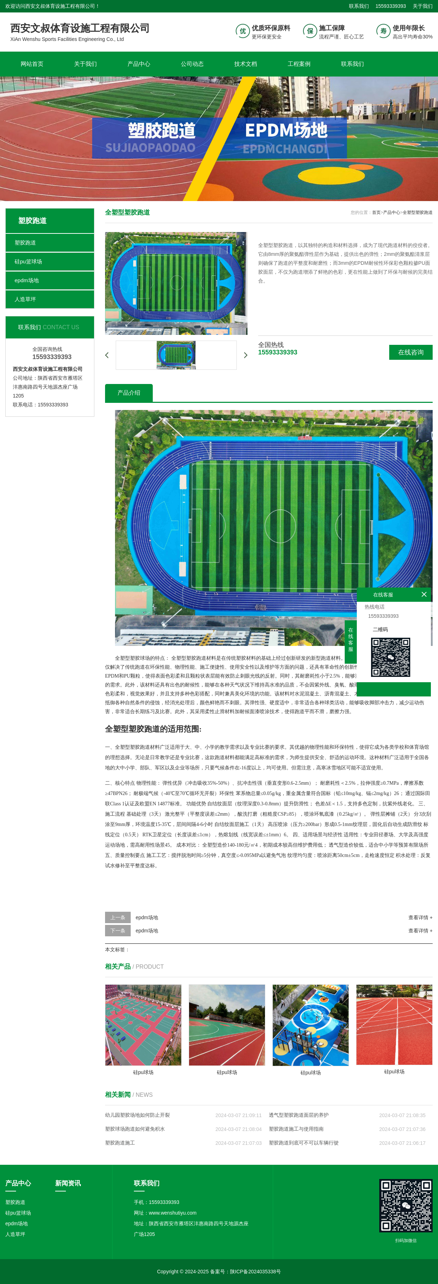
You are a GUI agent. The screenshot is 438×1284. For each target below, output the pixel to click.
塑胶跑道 (25, 243)
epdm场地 (27, 280)
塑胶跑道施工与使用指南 (296, 1129)
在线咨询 (411, 352)
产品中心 (138, 64)
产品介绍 (129, 393)
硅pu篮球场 (28, 261)
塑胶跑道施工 (120, 1143)
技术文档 (245, 64)
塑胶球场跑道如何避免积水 (135, 1129)
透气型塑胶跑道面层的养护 (299, 1115)
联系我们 (359, 6)
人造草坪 (25, 299)
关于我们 (423, 6)
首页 (376, 212)
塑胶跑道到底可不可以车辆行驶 (304, 1143)
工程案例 (299, 64)
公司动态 (192, 64)
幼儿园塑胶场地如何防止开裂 (137, 1115)
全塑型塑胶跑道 (418, 212)
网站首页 (32, 64)
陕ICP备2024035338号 (255, 1271)
